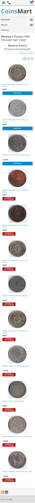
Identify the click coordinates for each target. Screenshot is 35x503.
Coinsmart (5, 499)
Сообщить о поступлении (9, 198)
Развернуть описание (26, 53)
